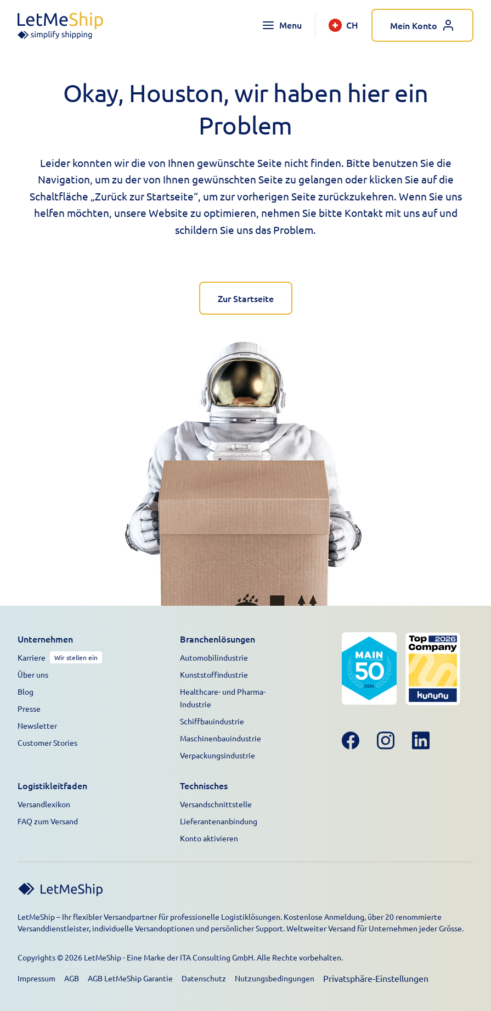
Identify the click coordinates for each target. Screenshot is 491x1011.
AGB (71, 978)
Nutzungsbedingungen (274, 978)
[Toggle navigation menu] (281, 25)
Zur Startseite (246, 298)
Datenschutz (204, 978)
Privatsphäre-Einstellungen (375, 978)
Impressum (36, 978)
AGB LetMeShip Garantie (130, 978)
